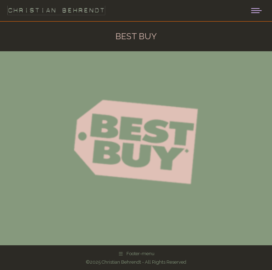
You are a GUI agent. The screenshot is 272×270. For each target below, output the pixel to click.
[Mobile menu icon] (256, 10)
